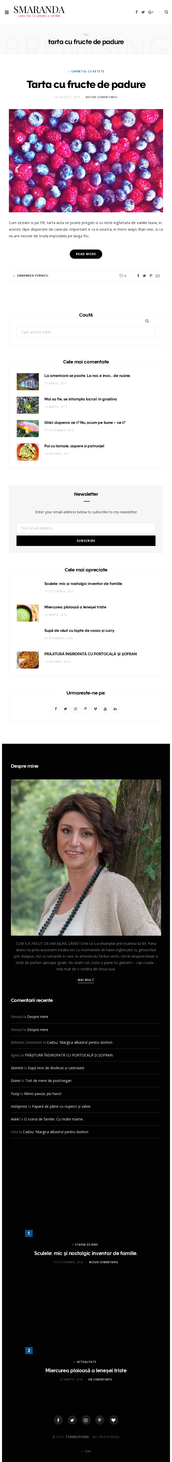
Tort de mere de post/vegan (48, 1080)
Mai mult (86, 980)
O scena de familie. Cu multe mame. (53, 1119)
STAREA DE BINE (86, 1244)
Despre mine (37, 1016)
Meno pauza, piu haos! (42, 1093)
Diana (15, 1080)
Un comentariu (100, 1379)
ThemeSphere (77, 1437)
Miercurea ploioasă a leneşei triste (75, 607)
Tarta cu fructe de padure (86, 84)
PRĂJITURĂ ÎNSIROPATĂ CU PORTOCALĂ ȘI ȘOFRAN (90, 654)
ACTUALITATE (86, 1362)
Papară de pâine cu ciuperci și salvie (61, 1106)
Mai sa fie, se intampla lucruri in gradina (80, 399)
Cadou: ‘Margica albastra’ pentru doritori (79, 1042)
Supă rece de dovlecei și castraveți (56, 1067)
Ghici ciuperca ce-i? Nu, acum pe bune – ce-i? (84, 422)
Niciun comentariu (101, 97)
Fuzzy (15, 1093)
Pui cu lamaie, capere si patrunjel (74, 446)
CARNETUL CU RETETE (88, 71)
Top (86, 1451)
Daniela (17, 1067)
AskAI (15, 1119)
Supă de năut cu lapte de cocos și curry (79, 630)
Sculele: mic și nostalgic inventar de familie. (83, 583)
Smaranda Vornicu (32, 275)
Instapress (19, 1106)
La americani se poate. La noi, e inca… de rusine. (87, 375)
